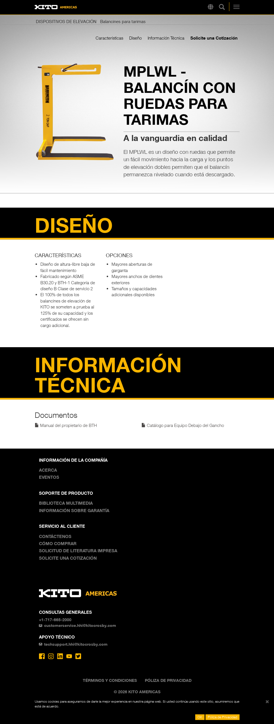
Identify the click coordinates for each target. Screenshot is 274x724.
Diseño (135, 37)
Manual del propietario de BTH (66, 425)
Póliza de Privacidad (168, 680)
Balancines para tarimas (123, 21)
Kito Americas (56, 7)
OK (199, 717)
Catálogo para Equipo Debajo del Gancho (182, 425)
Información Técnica (166, 37)
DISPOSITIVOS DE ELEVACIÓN (66, 21)
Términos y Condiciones (110, 680)
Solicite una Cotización (214, 37)
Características (109, 37)
